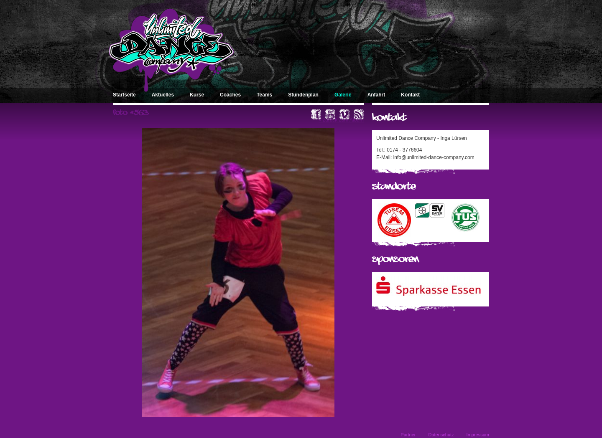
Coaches (230, 95)
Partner (408, 434)
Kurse (197, 95)
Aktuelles (163, 95)
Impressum (478, 434)
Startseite (124, 95)
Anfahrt (376, 95)
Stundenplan (303, 95)
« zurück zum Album (341, 120)
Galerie (343, 95)
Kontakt (410, 95)
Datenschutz (441, 434)
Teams (264, 95)
